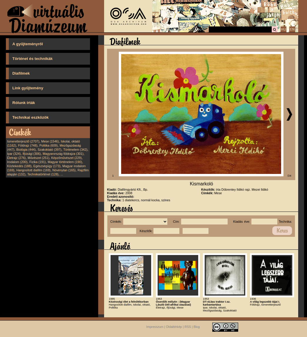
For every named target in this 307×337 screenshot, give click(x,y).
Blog (196, 326)
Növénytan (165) (64, 170)
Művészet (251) (38, 158)
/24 (289, 175)
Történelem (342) (75, 149)
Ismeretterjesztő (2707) (23, 141)
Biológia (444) (26, 149)
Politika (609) (48, 145)
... (62, 174)
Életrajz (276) (16, 158)
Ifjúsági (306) (32, 153)
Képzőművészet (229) (66, 158)
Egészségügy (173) (47, 166)
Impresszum (154, 326)
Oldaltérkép (174, 326)
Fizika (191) (37, 162)
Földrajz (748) (27, 145)
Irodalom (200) (17, 162)
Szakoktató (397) (49, 149)
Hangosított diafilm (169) (33, 170)
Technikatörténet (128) (43, 174)
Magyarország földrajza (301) (63, 153)
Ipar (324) (14, 153)
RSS (188, 326)
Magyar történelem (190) (65, 162)
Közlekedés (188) (19, 166)
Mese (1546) (50, 141)
